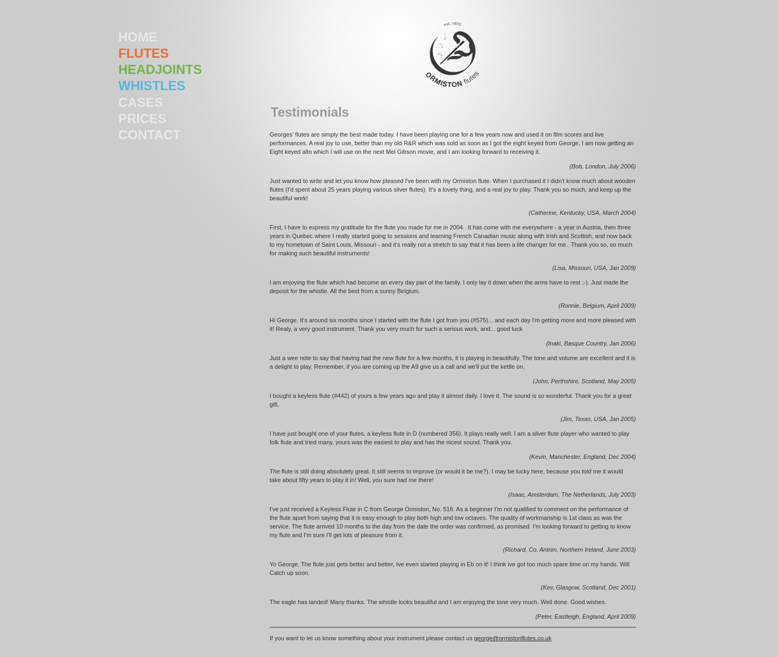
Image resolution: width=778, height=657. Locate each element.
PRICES (142, 118)
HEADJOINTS (160, 69)
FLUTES (143, 53)
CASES (140, 102)
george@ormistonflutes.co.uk (513, 638)
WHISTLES (151, 85)
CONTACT (149, 134)
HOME (137, 37)
